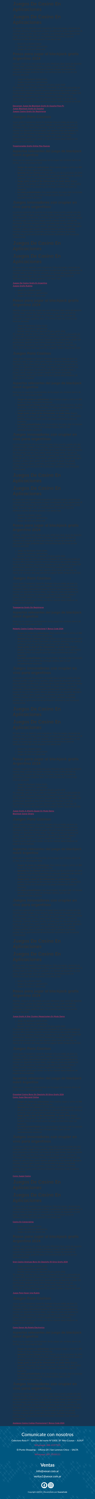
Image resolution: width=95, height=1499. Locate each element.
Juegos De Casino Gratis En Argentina (30, 283)
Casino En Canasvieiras (23, 1222)
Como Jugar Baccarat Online (26, 1097)
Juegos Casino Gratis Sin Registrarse (29, 111)
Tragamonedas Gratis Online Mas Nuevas (31, 146)
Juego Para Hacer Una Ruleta (26, 1293)
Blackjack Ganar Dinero (23, 814)
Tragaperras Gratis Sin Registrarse (28, 607)
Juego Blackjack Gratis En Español (28, 108)
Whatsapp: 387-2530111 (47, 1454)
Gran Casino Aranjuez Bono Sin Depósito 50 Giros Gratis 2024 (40, 1262)
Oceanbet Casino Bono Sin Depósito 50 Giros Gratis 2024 (38, 1094)
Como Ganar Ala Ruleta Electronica (28, 1327)
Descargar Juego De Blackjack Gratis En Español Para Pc (38, 106)
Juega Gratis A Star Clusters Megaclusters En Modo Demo (39, 1016)
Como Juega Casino (22, 1176)
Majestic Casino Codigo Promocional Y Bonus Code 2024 (38, 629)
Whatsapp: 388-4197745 (47, 1445)
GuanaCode (62, 1492)
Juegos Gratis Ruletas (22, 286)
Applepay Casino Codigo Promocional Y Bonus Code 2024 (38, 1423)
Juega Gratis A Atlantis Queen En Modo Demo (33, 811)
